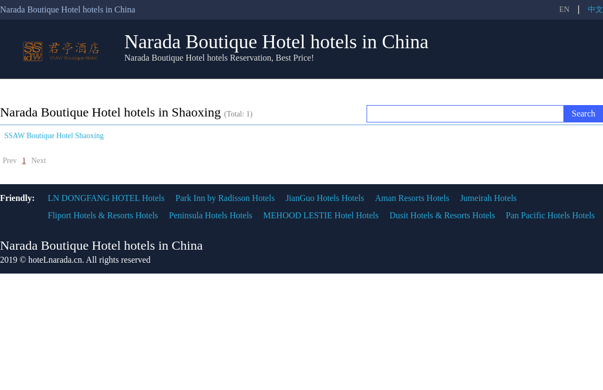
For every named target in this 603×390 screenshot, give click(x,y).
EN (564, 9)
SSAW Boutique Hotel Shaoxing (54, 136)
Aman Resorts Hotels (412, 198)
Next (38, 161)
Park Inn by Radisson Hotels (225, 198)
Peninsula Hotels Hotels (211, 215)
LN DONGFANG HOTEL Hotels (106, 198)
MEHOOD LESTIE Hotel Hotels (321, 215)
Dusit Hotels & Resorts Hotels (442, 215)
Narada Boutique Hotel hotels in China (276, 42)
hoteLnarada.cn (55, 259)
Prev (10, 161)
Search (583, 113)
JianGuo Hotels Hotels (325, 198)
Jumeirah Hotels (488, 198)
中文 (595, 9)
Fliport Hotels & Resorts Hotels (103, 215)
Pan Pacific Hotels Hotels (550, 215)
